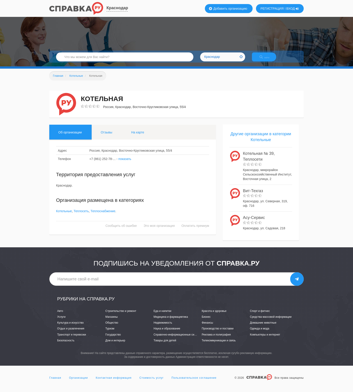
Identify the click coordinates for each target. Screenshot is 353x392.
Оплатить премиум (195, 230)
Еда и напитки (162, 314)
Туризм (109, 332)
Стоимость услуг (151, 381)
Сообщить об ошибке (121, 230)
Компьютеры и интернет (265, 338)
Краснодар (117, 8)
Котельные (64, 215)
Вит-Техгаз (253, 194)
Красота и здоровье (214, 314)
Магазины (111, 320)
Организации (78, 381)
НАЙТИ (267, 59)
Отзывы (106, 136)
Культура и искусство (70, 326)
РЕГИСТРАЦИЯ (272, 8)
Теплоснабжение (103, 215)
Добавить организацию (228, 8)
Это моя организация (159, 230)
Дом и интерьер (115, 344)
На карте (137, 136)
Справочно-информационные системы (178, 338)
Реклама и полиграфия (216, 338)
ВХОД (292, 8)
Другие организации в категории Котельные (261, 140)
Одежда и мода (259, 332)
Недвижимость (163, 326)
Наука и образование (167, 332)
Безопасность (66, 344)
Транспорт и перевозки (71, 338)
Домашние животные (263, 326)
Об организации (70, 136)
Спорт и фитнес (260, 314)
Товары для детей (165, 344)
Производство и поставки (217, 332)
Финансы (207, 326)
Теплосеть (81, 215)
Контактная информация (113, 381)
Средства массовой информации (271, 320)
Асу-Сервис (254, 221)
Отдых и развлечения (70, 332)
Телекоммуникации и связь (219, 344)
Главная (55, 381)
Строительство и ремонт (120, 314)
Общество (111, 326)
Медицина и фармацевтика (171, 320)
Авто (60, 314)
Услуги (61, 320)
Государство (113, 338)
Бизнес (206, 320)
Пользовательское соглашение (194, 381)
